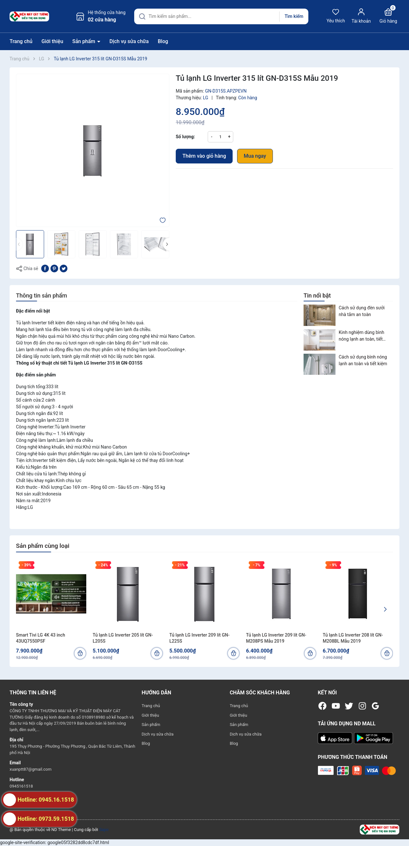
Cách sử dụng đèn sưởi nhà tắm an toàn (362, 311)
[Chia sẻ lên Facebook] (45, 268)
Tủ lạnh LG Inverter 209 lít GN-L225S (199, 638)
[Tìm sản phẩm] (221, 16)
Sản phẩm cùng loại (42, 545)
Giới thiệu (52, 41)
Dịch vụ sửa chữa (129, 41)
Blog (163, 41)
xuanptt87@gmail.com (30, 769)
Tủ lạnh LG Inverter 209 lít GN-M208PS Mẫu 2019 (276, 638)
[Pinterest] (54, 268)
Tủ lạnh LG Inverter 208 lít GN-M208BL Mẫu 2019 (353, 638)
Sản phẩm (84, 41)
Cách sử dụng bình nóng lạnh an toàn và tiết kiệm (363, 360)
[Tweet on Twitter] (63, 268)
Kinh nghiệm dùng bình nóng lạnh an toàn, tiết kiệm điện (361, 336)
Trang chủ (21, 41)
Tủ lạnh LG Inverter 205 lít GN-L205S (123, 638)
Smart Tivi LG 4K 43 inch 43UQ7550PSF (40, 638)
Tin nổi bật (317, 295)
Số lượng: (185, 136)
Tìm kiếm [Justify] (294, 16)
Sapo (104, 829)
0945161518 (21, 786)
